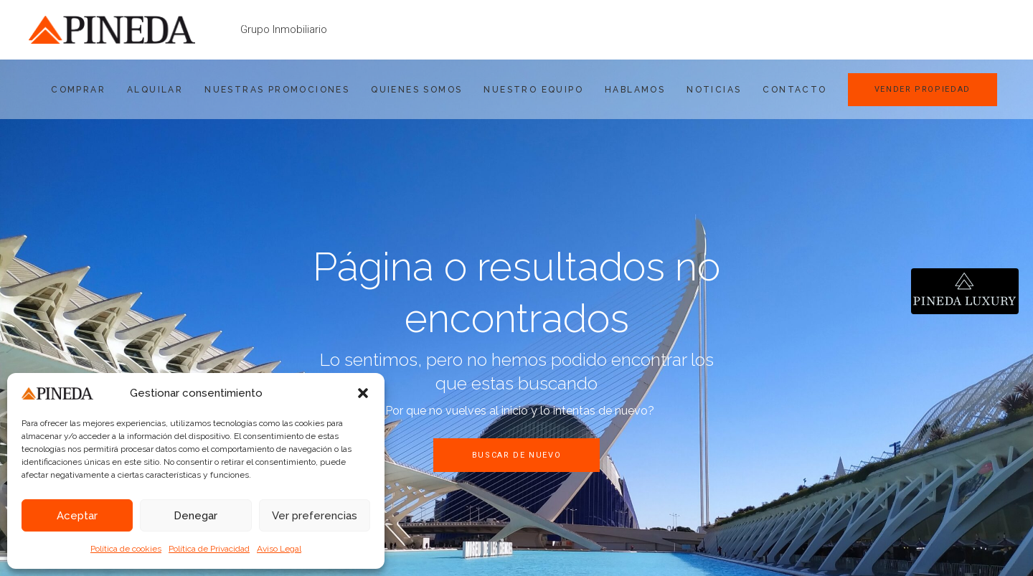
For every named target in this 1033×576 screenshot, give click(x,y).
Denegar (195, 515)
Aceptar (77, 515)
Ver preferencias (314, 515)
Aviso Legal (279, 549)
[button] (363, 393)
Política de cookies (125, 549)
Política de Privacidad (209, 549)
